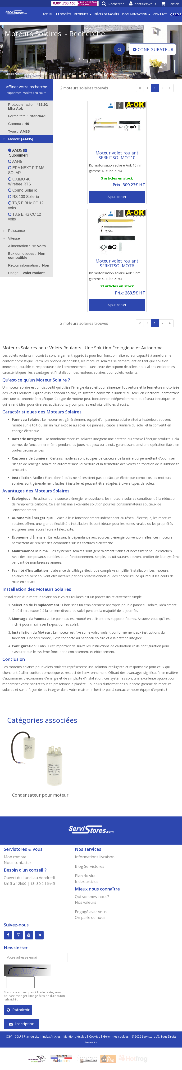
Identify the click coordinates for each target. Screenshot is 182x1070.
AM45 (15, 161)
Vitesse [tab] (11, 238)
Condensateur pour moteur (40, 795)
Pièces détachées (107, 14)
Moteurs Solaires (76, 73)
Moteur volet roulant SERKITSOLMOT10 (117, 155)
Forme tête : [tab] (27, 116)
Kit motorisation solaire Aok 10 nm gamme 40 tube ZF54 (115, 168)
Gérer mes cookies (115, 1037)
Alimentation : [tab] (27, 246)
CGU (18, 1037)
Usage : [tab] (26, 273)
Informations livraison (94, 857)
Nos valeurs (85, 902)
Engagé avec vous (91, 911)
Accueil (47, 14)
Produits (82, 14)
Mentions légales (75, 1037)
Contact (160, 14)
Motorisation (15, 73)
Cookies (94, 1037)
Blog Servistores (89, 866)
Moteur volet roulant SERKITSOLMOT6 (117, 263)
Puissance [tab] (13, 230)
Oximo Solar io (22, 190)
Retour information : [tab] (28, 265)
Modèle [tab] (17, 139)
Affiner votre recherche (26, 86)
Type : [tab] (19, 131)
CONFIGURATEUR (153, 49)
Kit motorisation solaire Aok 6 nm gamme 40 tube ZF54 (115, 276)
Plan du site (85, 875)
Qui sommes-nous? (92, 896)
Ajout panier (117, 196)
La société (63, 14)
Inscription (21, 1023)
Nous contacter (17, 862)
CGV (9, 1037)
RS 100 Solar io (23, 197)
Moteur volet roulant (43, 73)
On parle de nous (90, 917)
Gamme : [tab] (18, 124)
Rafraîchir (18, 1010)
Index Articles (51, 1037)
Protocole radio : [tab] (28, 106)
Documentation (136, 14)
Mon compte (15, 857)
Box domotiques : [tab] (26, 255)
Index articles (86, 881)
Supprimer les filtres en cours (26, 93)
